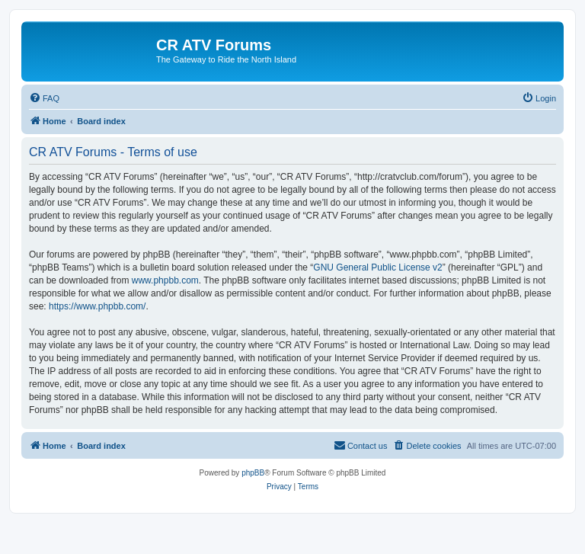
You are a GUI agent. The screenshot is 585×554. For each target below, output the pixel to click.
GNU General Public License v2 (377, 267)
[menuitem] (44, 98)
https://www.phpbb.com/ (97, 306)
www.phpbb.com (165, 280)
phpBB (252, 473)
